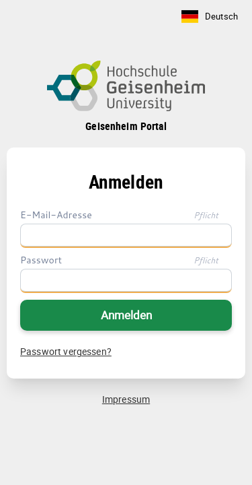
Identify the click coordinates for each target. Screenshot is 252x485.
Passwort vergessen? (66, 351)
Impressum (126, 399)
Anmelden (126, 315)
